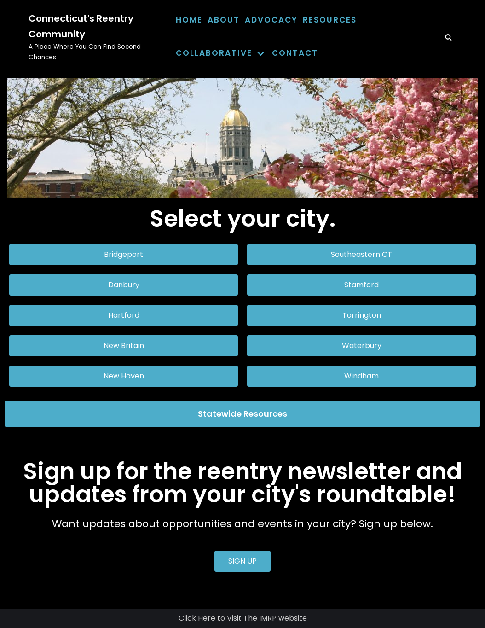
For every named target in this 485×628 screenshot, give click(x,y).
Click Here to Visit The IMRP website (243, 618)
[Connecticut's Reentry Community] (95, 37)
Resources (330, 19)
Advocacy (271, 19)
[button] (123, 254)
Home (189, 19)
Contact (295, 52)
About (224, 19)
